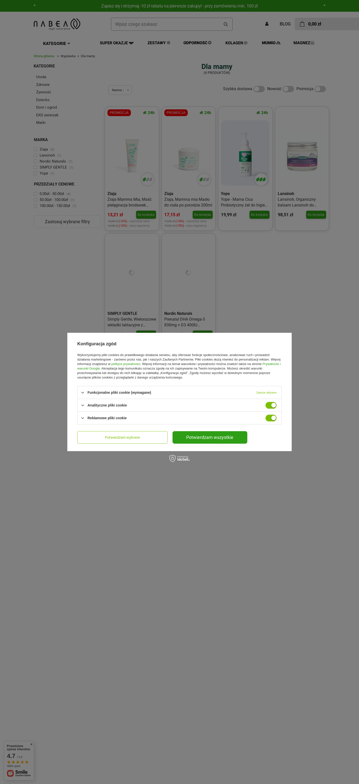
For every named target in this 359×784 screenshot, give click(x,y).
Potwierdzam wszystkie (209, 437)
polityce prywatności (125, 364)
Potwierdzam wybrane (122, 437)
